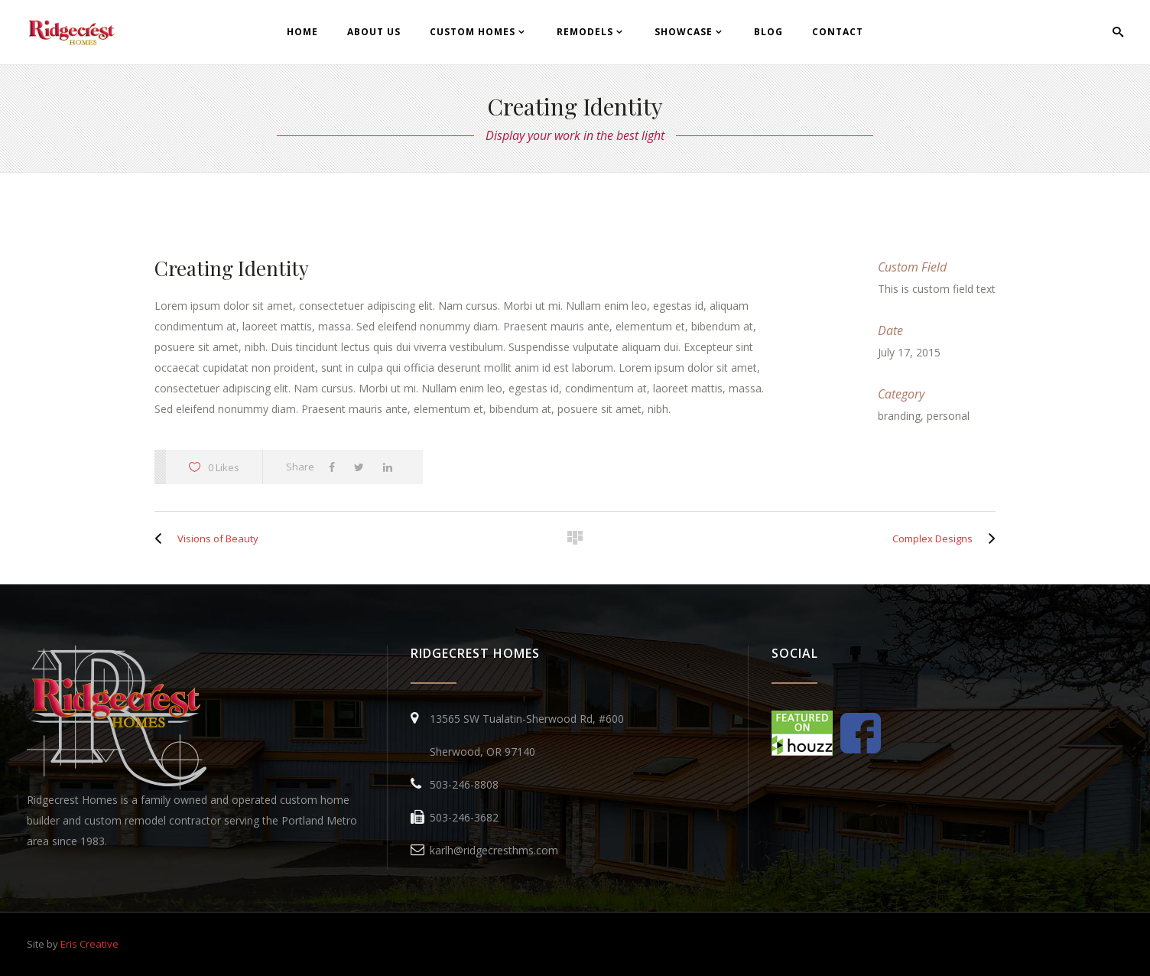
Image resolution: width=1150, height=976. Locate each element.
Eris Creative (89, 944)
